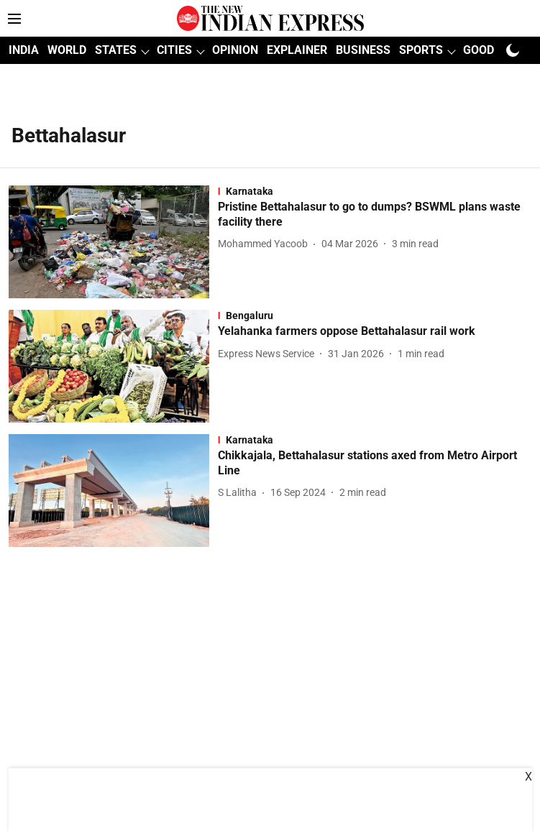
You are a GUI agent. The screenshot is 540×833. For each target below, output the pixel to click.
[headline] (374, 215)
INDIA (24, 50)
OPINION (235, 50)
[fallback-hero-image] (113, 241)
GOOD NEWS (495, 50)
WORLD (66, 50)
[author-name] (266, 244)
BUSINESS (363, 50)
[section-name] (374, 191)
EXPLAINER (297, 50)
